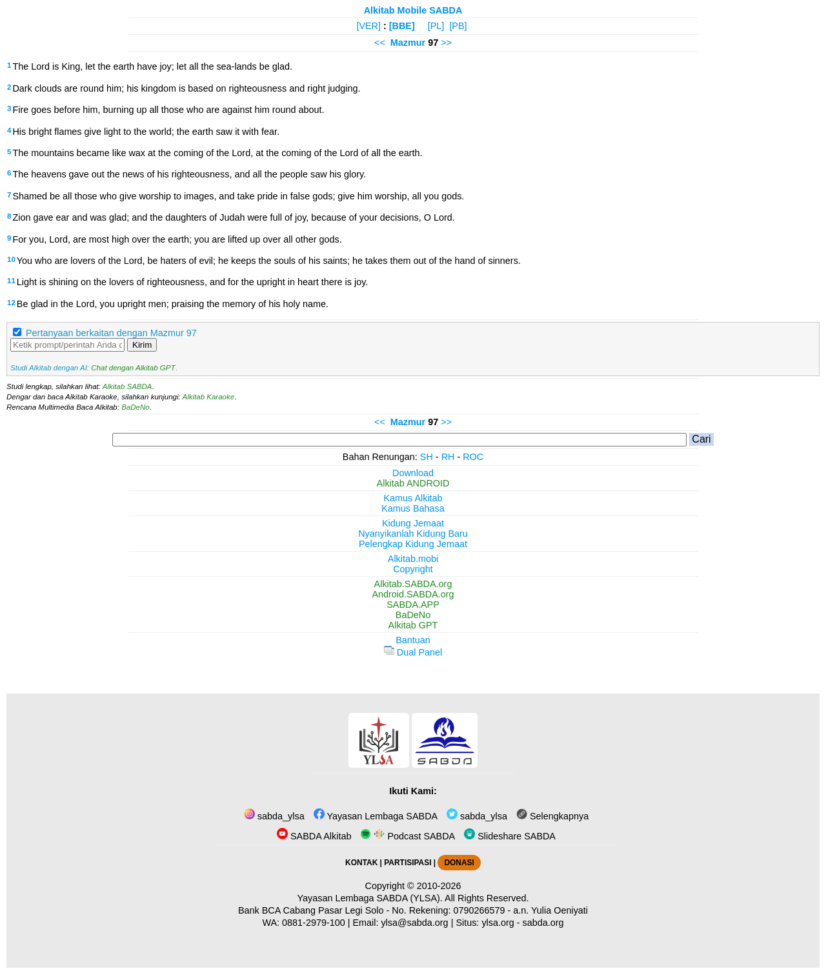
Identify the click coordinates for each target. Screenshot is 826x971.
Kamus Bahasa (413, 508)
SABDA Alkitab (314, 836)
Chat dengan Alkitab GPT (133, 368)
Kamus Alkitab (412, 498)
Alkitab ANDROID (413, 483)
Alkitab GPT (413, 625)
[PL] (436, 26)
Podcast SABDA (407, 836)
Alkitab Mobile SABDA (413, 10)
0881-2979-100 (313, 922)
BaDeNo (135, 407)
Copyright (413, 569)
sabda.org (543, 922)
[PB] (458, 26)
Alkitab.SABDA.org (413, 584)
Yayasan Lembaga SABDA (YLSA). (370, 898)
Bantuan (413, 640)
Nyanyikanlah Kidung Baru (413, 533)
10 (11, 259)
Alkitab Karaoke (209, 397)
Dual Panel (413, 652)
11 (11, 281)
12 (11, 302)
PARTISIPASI (407, 862)
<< (379, 42)
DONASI (459, 862)
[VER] (368, 26)
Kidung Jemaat (413, 523)
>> (446, 42)
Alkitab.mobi (413, 559)
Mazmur (407, 42)
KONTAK (361, 862)
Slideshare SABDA (510, 836)
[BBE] (402, 26)
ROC (473, 457)
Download (413, 473)
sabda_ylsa (274, 816)
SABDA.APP (413, 604)
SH (426, 457)
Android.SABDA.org (413, 594)
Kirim (142, 345)
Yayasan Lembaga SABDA (376, 816)
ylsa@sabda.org (414, 922)
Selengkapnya (552, 816)
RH (448, 457)
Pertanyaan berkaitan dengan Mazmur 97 (111, 333)
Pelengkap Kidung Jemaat (413, 544)
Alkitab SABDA (127, 386)
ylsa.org (497, 922)
